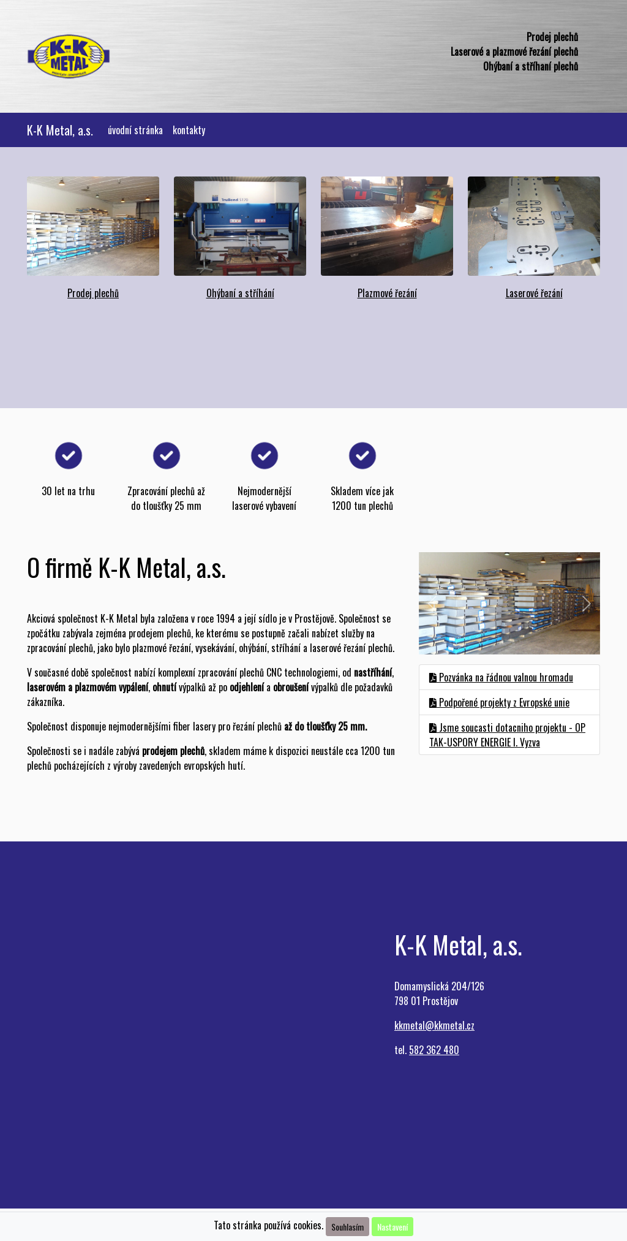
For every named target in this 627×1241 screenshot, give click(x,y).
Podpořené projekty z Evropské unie (499, 702)
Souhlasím (347, 1226)
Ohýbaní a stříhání (240, 293)
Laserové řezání (534, 293)
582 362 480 (434, 1049)
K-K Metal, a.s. (60, 130)
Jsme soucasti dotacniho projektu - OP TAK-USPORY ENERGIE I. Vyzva (507, 735)
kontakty (189, 130)
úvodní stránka (138, 129)
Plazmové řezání (387, 293)
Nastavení (392, 1226)
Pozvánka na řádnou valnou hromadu (501, 677)
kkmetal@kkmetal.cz (434, 1025)
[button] (432, 603)
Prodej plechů (93, 293)
